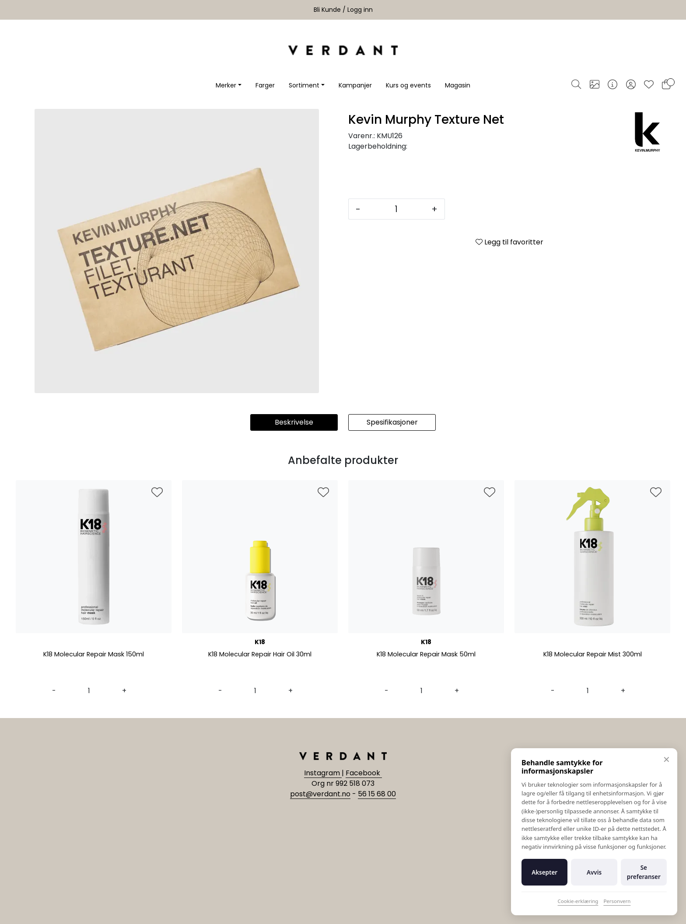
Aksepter (544, 872)
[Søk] (576, 85)
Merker (226, 85)
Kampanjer (355, 85)
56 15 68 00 (377, 794)
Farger (265, 85)
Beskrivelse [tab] (294, 422)
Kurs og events (408, 85)
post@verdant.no (320, 794)
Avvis (594, 872)
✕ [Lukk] (666, 759)
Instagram (323, 773)
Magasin (457, 85)
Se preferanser (644, 872)
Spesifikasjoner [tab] (392, 422)
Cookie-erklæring (578, 901)
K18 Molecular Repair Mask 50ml (426, 655)
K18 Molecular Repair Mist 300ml (592, 655)
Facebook (364, 773)
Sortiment (304, 85)
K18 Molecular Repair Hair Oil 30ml (260, 655)
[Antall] (396, 209)
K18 (260, 642)
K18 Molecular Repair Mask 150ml (93, 655)
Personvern (616, 901)
